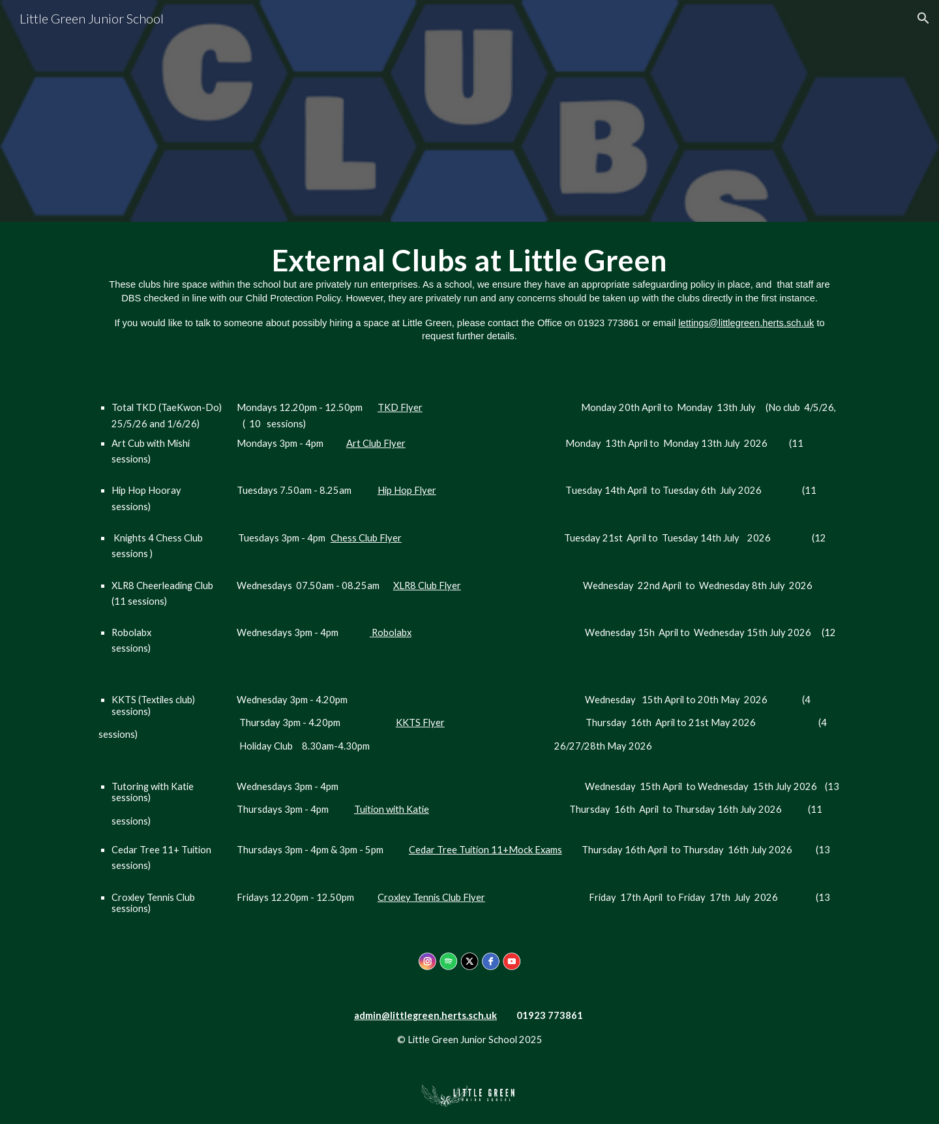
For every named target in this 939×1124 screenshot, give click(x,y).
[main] (469, 292)
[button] (923, 18)
